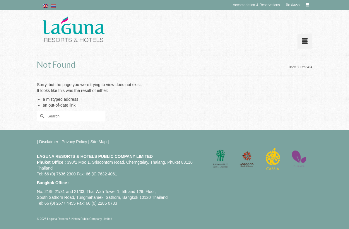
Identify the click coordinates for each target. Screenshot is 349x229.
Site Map (98, 141)
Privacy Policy (74, 141)
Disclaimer (48, 141)
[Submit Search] (41, 116)
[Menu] (304, 41)
